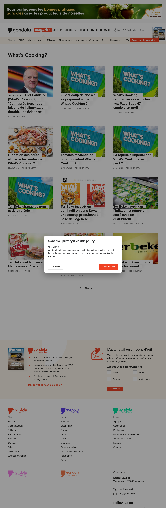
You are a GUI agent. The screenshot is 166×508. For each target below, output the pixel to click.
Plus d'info (55, 266)
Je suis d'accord (108, 266)
